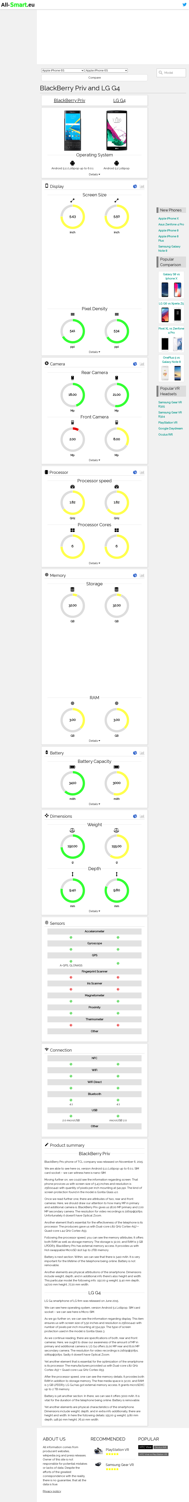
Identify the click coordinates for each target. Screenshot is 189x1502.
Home (7, 12)
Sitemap (8, 41)
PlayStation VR (167, 422)
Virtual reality (12, 27)
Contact (8, 34)
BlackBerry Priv (69, 100)
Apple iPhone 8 (168, 230)
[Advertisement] (113, 37)
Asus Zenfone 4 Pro (171, 224)
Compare (94, 77)
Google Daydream (170, 428)
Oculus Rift (165, 434)
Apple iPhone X (168, 218)
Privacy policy (52, 1491)
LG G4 (119, 100)
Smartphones (13, 20)
